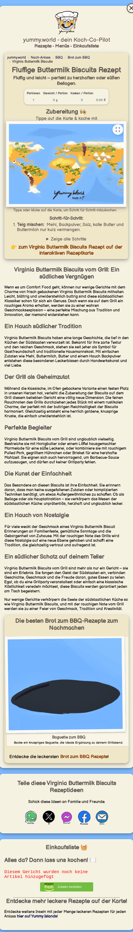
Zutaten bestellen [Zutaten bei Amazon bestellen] (70, 889)
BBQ (59, 57)
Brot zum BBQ (79, 57)
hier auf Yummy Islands (37, 918)
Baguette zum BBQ (68, 737)
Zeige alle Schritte (68, 239)
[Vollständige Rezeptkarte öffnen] (117, 129)
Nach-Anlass (40, 57)
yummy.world (16, 57)
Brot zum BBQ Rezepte (83, 757)
